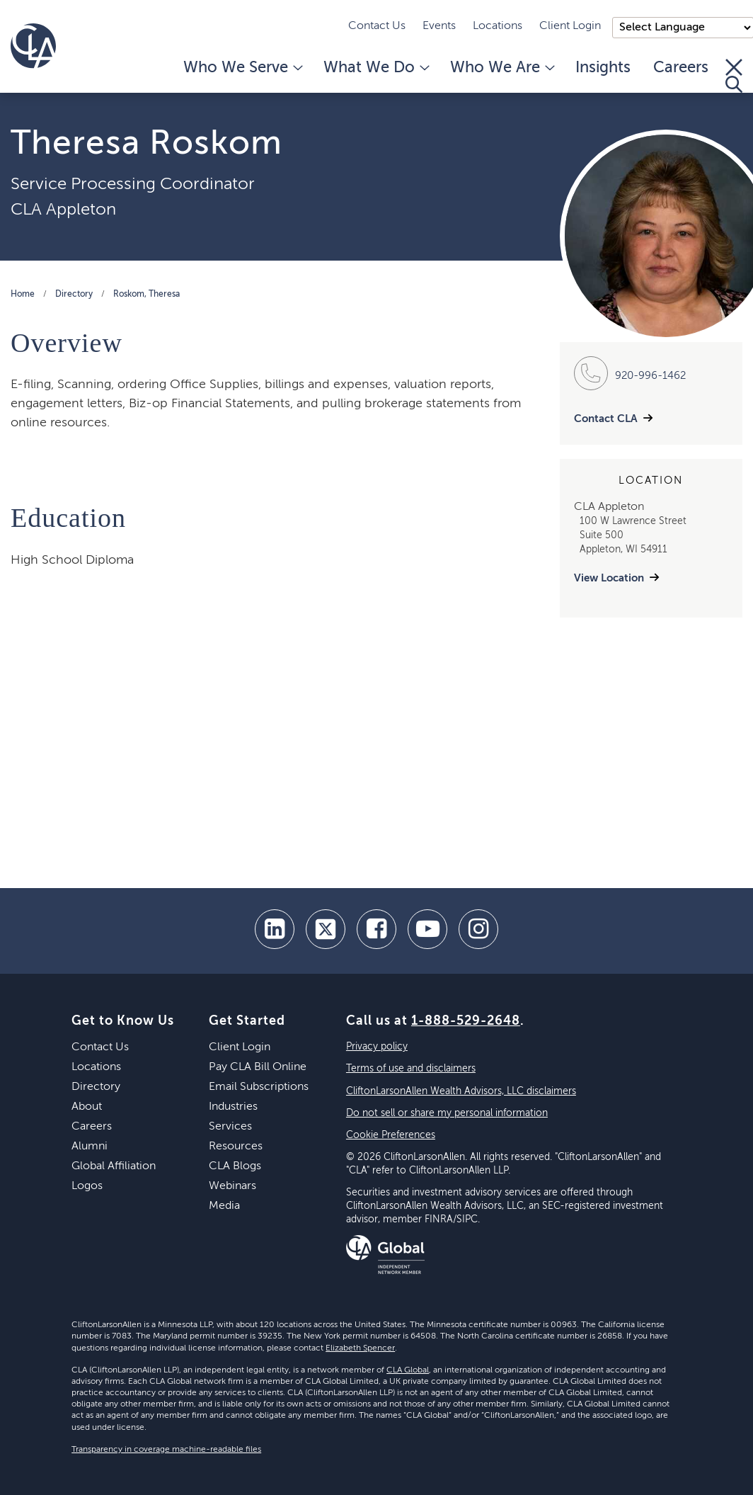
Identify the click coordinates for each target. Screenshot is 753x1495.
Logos (87, 1186)
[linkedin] (274, 929)
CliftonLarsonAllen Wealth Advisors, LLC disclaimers (461, 1091)
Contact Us (377, 26)
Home (23, 294)
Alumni (89, 1146)
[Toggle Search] (733, 76)
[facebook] (376, 929)
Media (224, 1206)
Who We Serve (242, 68)
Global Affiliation (113, 1166)
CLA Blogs (235, 1166)
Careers (680, 68)
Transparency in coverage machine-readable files (166, 1449)
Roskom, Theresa (146, 294)
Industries (233, 1107)
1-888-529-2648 (465, 1021)
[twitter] (325, 929)
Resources (236, 1146)
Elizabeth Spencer (360, 1348)
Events (439, 26)
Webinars (232, 1186)
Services (230, 1126)
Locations (497, 26)
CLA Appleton (63, 209)
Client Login (570, 26)
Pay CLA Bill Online (257, 1067)
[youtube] (427, 929)
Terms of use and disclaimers (411, 1069)
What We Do (375, 68)
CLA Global (407, 1370)
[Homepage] (33, 46)
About (86, 1107)
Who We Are (501, 68)
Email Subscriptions (259, 1087)
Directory (74, 294)
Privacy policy (377, 1047)
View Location (609, 578)
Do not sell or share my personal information (447, 1113)
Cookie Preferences (390, 1135)
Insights (603, 68)
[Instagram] (478, 929)
